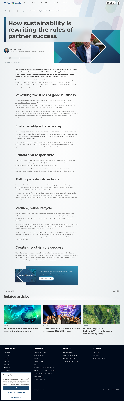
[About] (26, 3)
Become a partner (69, 358)
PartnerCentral (68, 352)
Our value (7, 352)
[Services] (57, 3)
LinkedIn (96, 352)
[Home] (13, 3)
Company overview (40, 352)
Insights (23, 11)
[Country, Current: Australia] (110, 3)
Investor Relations (39, 379)
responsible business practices (25, 103)
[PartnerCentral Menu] (118, 3)
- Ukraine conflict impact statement (45, 370)
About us (7, 367)
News (15, 11)
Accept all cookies (16, 388)
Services (6, 364)
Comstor (7, 358)
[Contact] (76, 3)
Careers (36, 358)
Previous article (9, 291)
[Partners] (35, 3)
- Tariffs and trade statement (43, 373)
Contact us (7, 370)
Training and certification (71, 361)
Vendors (6, 361)
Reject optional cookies (16, 392)
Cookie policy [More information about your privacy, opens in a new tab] (25, 384)
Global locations (39, 361)
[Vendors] (67, 3)
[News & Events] (46, 3)
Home (7, 11)
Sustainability (15, 58)
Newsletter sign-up (99, 358)
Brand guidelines (38, 390)
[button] (108, 3)
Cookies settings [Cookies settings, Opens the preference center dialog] (16, 397)
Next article (115, 291)
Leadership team (39, 355)
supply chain (64, 216)
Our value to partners (70, 355)
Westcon (7, 355)
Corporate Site (38, 376)
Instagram (96, 355)
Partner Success (25, 58)
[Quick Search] (113, 3)
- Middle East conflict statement (44, 367)
